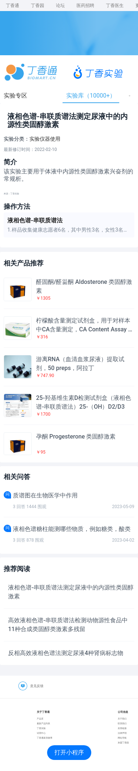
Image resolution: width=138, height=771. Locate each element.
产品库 (40, 718)
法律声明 (122, 733)
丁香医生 (115, 5)
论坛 (60, 5)
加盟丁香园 (123, 742)
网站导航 (122, 737)
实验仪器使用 (44, 139)
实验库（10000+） (91, 95)
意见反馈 (36, 686)
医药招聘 (85, 5)
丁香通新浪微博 (44, 737)
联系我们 (122, 723)
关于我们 (122, 718)
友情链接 (122, 728)
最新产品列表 (43, 723)
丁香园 (37, 5)
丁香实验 (41, 728)
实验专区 (15, 95)
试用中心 (41, 733)
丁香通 (12, 5)
